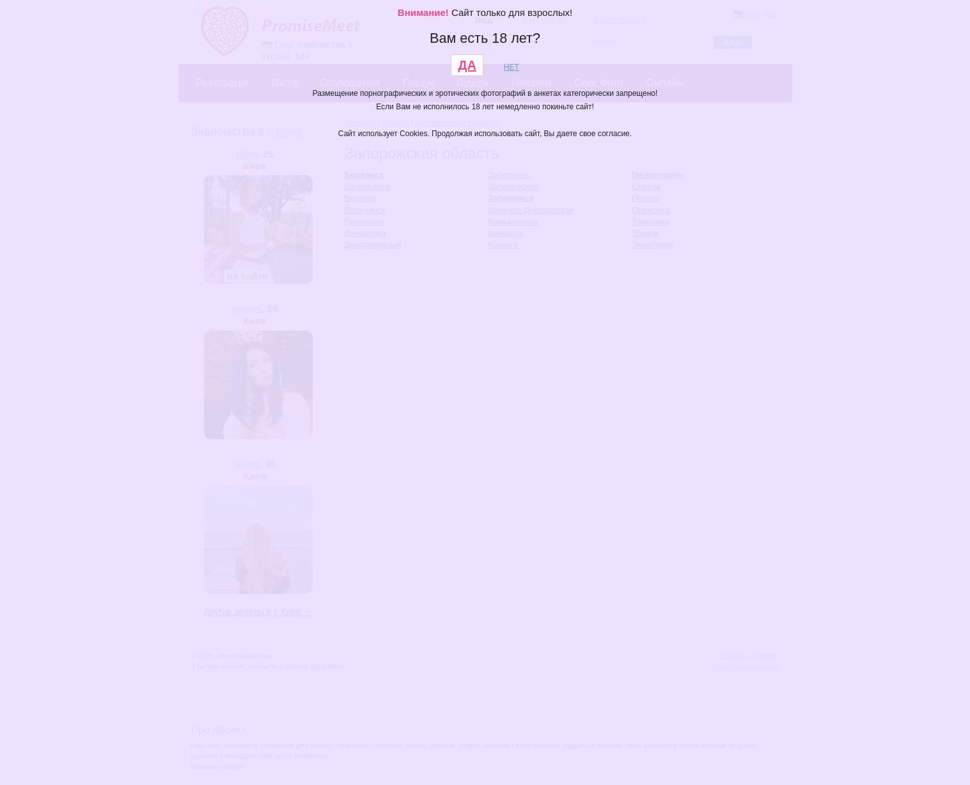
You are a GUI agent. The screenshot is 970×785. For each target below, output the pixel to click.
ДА (467, 65)
